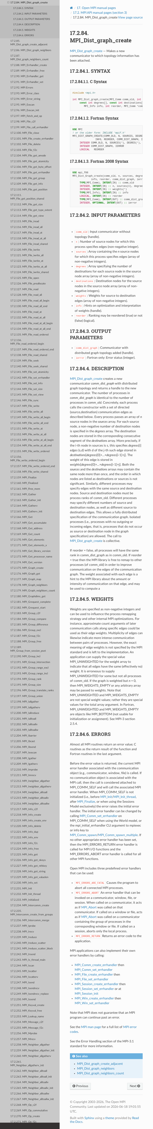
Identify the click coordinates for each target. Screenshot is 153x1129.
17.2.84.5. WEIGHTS (24, 30)
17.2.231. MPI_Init (21, 888)
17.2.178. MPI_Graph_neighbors (28, 585)
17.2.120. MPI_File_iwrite (25, 250)
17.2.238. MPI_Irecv (22, 931)
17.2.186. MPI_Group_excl (25, 630)
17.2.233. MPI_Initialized (24, 900)
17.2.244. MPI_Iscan (22, 965)
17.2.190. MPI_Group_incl (25, 656)
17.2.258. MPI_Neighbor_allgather (30, 1045)
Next (135, 1086)
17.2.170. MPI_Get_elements (27, 540)
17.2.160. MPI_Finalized (24, 483)
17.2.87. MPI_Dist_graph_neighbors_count (29, 58)
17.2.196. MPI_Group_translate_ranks (32, 690)
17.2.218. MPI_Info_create (25, 815)
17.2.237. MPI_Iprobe (23, 926)
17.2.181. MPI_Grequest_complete (30, 602)
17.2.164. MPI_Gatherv (24, 506)
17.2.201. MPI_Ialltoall (23, 719)
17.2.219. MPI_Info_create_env (28, 820)
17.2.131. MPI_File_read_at (26, 312)
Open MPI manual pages (96, 8)
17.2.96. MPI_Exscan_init (24, 110)
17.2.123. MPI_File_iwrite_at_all (28, 267)
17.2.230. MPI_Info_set (24, 883)
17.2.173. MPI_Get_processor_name (31, 556)
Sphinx (89, 1118)
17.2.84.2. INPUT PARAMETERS (30, 14)
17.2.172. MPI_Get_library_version (30, 551)
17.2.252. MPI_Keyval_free (26, 1011)
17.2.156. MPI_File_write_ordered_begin (27, 459)
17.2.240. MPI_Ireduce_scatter (28, 943)
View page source (130, 17)
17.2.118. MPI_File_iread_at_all (28, 238)
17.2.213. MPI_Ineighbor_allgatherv (30, 786)
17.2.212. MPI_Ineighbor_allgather (30, 781)
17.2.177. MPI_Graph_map (25, 579)
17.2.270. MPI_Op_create (25, 1116)
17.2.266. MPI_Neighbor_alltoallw (29, 1093)
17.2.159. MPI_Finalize (23, 477)
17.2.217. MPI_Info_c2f (24, 809)
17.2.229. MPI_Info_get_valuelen (29, 877)
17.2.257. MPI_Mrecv (23, 1039)
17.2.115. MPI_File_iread (24, 221)
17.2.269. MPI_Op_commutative (29, 1110)
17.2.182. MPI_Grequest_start (28, 608)
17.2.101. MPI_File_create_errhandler (31, 139)
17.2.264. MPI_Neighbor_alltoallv (29, 1082)
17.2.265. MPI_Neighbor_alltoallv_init (31, 1088)
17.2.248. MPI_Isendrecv (24, 988)
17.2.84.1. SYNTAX (23, 8)
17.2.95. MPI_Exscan (22, 105)
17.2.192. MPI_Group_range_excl (29, 668)
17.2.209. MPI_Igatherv (24, 764)
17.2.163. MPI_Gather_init (25, 500)
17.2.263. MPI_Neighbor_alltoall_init (31, 1077)
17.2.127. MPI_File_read (24, 289)
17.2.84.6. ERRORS (23, 35)
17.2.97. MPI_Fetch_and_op (26, 116)
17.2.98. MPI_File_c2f (23, 121)
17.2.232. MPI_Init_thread (25, 894)
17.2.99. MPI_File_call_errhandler (29, 127)
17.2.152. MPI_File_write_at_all (28, 434)
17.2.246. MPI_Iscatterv (24, 977)
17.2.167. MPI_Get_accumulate (28, 523)
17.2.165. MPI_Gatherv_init (26, 511)
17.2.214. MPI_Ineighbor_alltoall (28, 792)
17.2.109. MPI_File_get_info (26, 184)
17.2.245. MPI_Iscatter (23, 971)
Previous (80, 1086)
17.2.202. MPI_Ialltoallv (24, 724)
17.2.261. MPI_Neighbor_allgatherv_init (27, 1064)
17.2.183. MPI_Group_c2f (25, 613)
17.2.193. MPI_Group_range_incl (29, 673)
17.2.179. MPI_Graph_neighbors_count (32, 590)
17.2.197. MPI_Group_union (26, 696)
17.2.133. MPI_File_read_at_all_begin (31, 323)
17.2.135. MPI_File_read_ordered (29, 334)
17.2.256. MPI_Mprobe (23, 1033)
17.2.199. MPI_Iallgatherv (25, 707)
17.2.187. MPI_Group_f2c (25, 636)
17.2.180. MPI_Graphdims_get (28, 596)
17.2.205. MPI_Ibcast (22, 741)
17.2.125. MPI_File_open (24, 278)
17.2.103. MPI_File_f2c (23, 150)
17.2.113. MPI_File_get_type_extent (31, 210)
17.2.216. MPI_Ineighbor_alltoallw (29, 803)
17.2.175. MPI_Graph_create (27, 568)
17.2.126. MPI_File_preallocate (28, 283)
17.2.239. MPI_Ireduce (23, 937)
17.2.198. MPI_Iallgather (24, 702)
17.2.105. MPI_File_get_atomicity (29, 161)
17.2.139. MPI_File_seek (24, 361)
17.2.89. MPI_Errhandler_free (27, 71)
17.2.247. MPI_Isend (22, 982)
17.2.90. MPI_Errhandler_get (27, 76)
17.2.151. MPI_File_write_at (26, 428)
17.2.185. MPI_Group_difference (29, 624)
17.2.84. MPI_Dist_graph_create (27, 3)
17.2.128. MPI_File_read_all (26, 295)
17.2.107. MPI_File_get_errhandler (30, 172)
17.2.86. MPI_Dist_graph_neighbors (30, 50)
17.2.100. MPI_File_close (24, 133)
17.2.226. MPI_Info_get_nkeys (28, 860)
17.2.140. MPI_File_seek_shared (28, 366)
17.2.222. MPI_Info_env (24, 837)
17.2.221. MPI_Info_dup (24, 832)
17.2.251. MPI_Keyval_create (27, 1005)
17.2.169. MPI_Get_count (25, 534)
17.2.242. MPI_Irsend (22, 954)
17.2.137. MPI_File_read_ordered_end (32, 349)
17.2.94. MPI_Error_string (25, 99)
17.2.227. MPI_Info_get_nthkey (28, 866)
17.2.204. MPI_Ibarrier (23, 736)
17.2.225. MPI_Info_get (24, 854)
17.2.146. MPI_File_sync (24, 400)
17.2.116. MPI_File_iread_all (26, 227)
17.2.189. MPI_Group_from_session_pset (28, 649)
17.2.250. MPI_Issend (23, 999)
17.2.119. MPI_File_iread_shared (29, 244)
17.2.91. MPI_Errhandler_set (26, 82)
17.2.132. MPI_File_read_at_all (27, 317)
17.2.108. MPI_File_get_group (27, 178)
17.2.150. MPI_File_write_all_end (29, 423)
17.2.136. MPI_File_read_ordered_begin (27, 342)
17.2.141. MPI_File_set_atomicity (29, 372)
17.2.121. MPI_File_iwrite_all (27, 255)
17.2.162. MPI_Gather (23, 494)
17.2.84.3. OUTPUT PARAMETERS (31, 19)
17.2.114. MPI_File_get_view (27, 216)
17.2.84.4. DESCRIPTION (26, 24)
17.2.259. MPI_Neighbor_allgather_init (32, 1050)
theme (109, 1118)
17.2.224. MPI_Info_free (24, 849)
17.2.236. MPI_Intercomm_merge (29, 920)
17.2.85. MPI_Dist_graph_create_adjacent (28, 43)
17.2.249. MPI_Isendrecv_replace (29, 994)
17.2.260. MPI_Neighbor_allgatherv (30, 1056)
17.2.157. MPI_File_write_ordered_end (32, 466)
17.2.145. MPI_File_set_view (27, 394)
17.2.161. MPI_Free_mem (25, 489)
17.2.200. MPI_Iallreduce (24, 713)
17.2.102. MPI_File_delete (25, 144)
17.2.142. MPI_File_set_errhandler (30, 378)
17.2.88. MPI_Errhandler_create (28, 65)
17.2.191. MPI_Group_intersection (30, 662)
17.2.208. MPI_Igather (23, 758)
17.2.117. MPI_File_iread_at (26, 233)
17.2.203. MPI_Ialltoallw (24, 730)
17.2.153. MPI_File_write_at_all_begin (32, 440)
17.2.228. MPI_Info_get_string (28, 871)
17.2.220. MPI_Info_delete (25, 826)
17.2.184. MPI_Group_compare (28, 619)
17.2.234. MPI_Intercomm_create (29, 905)
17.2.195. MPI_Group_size (25, 685)
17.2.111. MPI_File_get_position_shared (27, 197)
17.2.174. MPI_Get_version (26, 562)
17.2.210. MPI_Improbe (24, 769)
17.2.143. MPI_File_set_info (26, 383)
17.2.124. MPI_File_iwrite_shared (29, 272)
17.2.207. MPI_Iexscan (23, 752)
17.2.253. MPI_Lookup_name (27, 1016)
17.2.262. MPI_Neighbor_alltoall (28, 1071)
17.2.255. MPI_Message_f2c (26, 1028)
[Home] (71, 8)
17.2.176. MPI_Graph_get (25, 574)
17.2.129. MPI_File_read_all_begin (29, 300)
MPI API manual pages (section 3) (100, 12)
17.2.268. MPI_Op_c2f (23, 1105)
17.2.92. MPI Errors (21, 87)
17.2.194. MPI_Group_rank (26, 679)
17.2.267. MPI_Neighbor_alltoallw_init (32, 1099)
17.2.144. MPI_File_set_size (26, 389)
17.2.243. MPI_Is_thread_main (27, 960)
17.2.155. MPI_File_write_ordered (29, 451)
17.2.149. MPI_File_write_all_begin (30, 417)
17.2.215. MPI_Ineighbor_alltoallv (29, 798)
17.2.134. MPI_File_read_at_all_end (30, 329)
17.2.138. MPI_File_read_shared (28, 355)
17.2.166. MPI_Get (21, 517)
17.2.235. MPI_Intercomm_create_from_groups (31, 913)
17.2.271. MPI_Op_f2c (23, 1122)
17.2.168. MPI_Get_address (26, 528)
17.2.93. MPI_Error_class (24, 93)
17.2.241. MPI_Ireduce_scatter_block (31, 948)
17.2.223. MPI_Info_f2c (24, 843)
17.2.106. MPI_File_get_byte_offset (30, 167)
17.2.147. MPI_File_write (24, 406)
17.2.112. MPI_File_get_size (26, 204)
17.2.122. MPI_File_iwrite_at (26, 261)
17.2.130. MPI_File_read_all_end (28, 306)
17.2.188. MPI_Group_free (25, 641)
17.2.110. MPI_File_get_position (28, 189)
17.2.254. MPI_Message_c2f (26, 1022)
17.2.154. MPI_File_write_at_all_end (31, 445)
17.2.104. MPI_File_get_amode (28, 155)
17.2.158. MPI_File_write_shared (29, 472)
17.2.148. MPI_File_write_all (26, 412)
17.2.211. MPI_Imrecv (23, 775)
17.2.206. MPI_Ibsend (23, 747)
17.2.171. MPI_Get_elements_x (28, 545)
